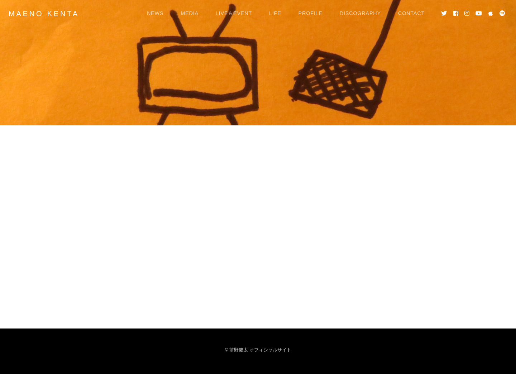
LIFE (275, 13)
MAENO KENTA (44, 14)
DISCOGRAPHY (360, 13)
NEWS (155, 13)
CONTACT (411, 13)
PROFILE (310, 13)
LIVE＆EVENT (234, 13)
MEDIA (190, 13)
